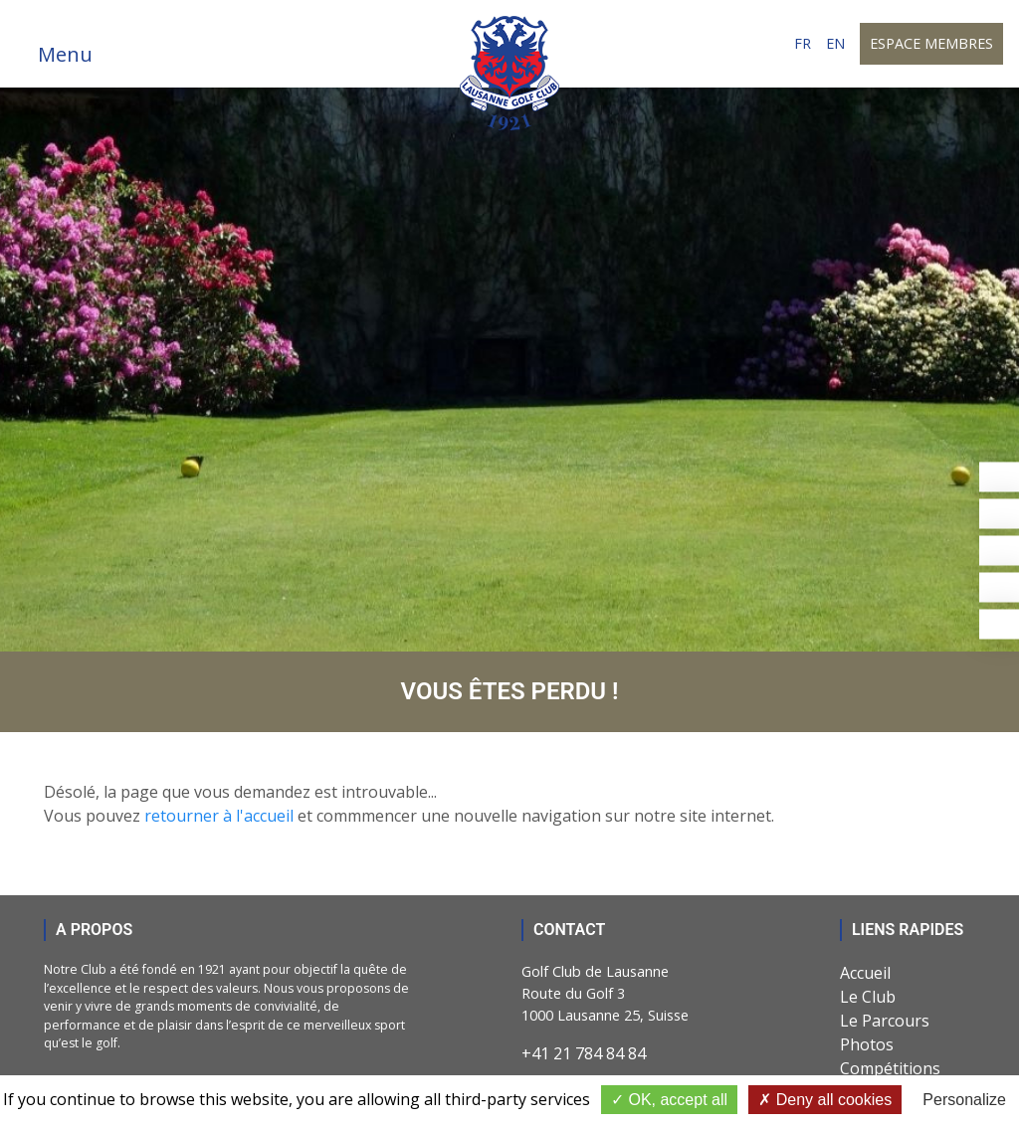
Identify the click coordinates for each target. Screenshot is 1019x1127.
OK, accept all (669, 1099)
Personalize (964, 1099)
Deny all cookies (825, 1099)
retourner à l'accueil (219, 816)
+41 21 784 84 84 (583, 1053)
